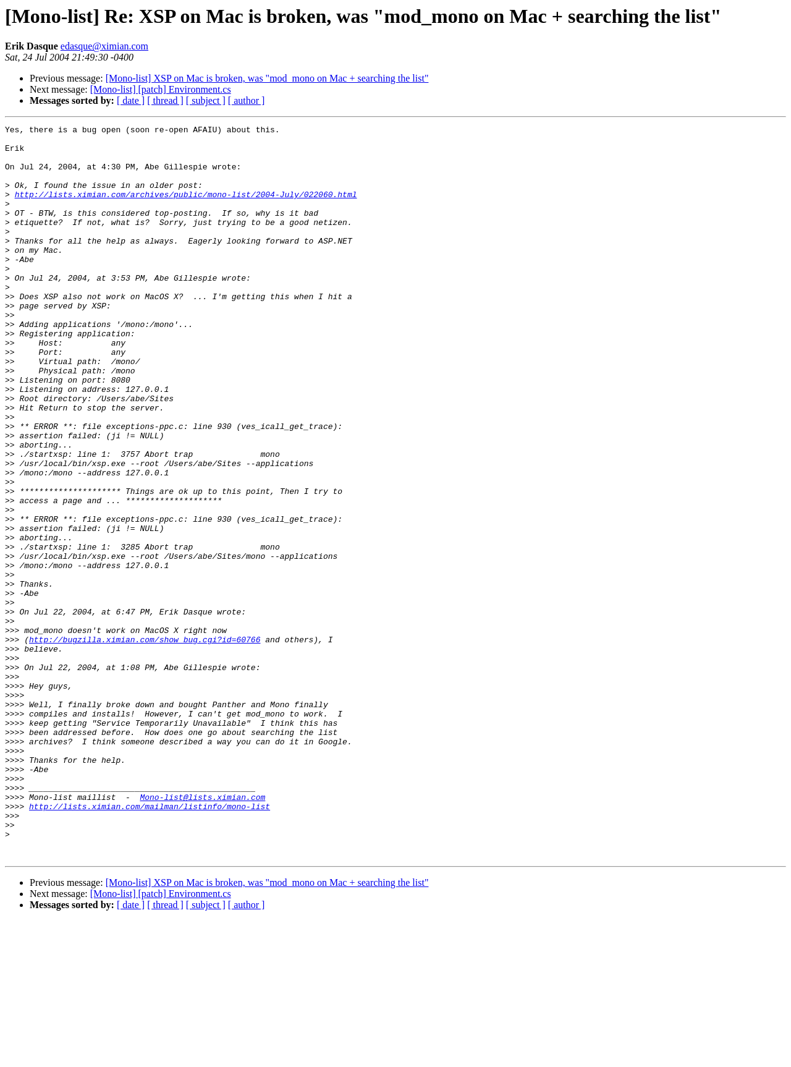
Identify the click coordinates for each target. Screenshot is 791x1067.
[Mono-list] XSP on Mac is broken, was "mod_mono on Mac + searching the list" (267, 78)
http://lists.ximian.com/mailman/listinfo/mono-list (149, 943)
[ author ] (246, 100)
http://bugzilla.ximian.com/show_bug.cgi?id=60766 (144, 743)
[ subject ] (206, 100)
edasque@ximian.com (104, 46)
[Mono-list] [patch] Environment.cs (160, 89)
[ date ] (131, 100)
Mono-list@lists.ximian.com (202, 932)
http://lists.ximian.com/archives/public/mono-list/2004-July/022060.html (186, 209)
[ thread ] (165, 100)
